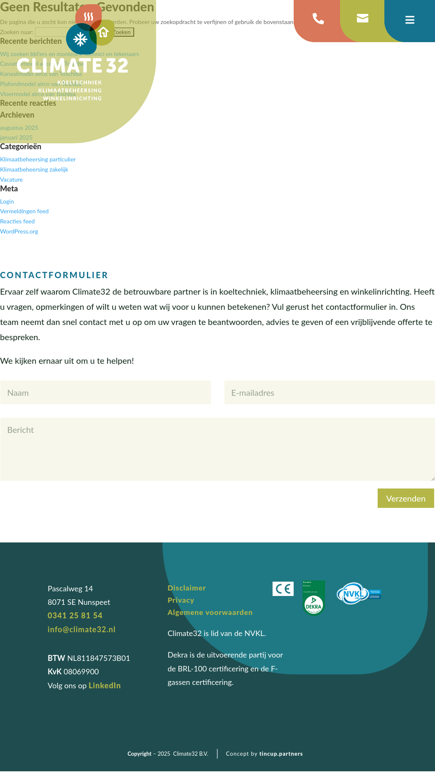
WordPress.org (19, 231)
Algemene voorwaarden (212, 613)
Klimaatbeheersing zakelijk (34, 169)
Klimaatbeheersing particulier (38, 159)
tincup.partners (281, 755)
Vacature (11, 179)
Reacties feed (17, 221)
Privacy (182, 600)
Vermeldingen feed (24, 211)
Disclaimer (188, 588)
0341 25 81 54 (75, 615)
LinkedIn (105, 685)
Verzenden (406, 498)
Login (7, 201)
